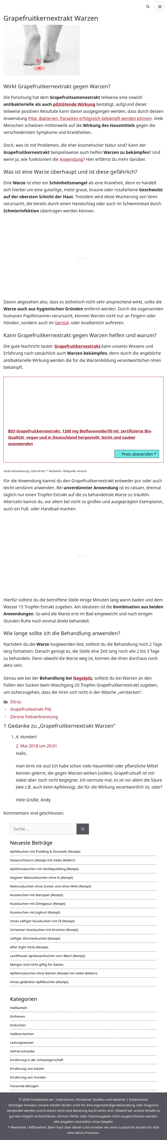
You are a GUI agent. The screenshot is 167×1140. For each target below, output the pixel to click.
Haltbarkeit (18, 1007)
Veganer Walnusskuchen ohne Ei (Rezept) (41, 877)
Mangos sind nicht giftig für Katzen (36, 964)
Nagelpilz (82, 678)
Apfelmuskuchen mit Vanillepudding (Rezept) (44, 869)
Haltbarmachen (22, 1034)
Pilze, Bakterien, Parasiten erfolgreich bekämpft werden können (90, 118)
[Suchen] (83, 829)
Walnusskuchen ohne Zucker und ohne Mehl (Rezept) (50, 886)
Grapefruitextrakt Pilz (30, 709)
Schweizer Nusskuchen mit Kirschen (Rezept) (44, 929)
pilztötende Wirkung (74, 104)
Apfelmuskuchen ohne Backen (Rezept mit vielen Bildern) (53, 973)
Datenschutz (138, 1099)
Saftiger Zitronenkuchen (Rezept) (35, 938)
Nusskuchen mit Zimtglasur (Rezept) (37, 903)
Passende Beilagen (24, 1086)
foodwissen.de (42, 1099)
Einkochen (18, 1025)
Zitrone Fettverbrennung (34, 717)
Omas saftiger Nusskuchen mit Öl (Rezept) (42, 921)
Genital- (62, 323)
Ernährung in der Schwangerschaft (36, 1060)
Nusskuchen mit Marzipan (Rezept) (36, 895)
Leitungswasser (22, 1042)
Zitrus (15, 702)
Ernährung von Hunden (28, 1077)
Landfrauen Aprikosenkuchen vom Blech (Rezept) (47, 956)
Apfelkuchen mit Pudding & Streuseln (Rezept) (45, 851)
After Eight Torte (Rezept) (29, 947)
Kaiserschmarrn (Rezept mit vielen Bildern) (42, 860)
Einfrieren (17, 1016)
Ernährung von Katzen (27, 1068)
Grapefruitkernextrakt (78, 346)
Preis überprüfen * (139, 454)
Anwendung (71, 159)
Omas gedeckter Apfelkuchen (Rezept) (39, 982)
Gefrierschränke (22, 1051)
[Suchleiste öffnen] (148, 6)
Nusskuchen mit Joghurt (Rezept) (35, 912)
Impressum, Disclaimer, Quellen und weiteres (90, 1099)
